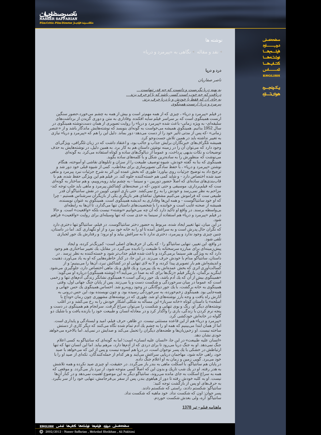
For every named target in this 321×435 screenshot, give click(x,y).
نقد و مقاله (207, 51)
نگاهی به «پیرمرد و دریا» (167, 51)
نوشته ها (213, 40)
